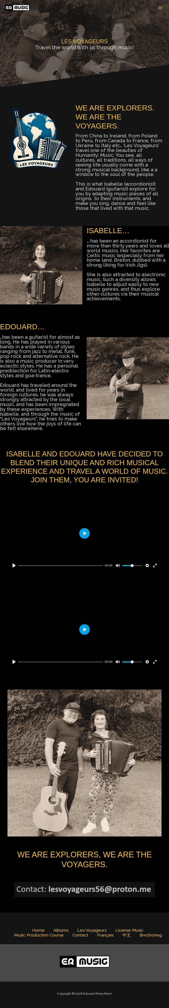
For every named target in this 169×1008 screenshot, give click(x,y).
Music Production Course (39, 935)
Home (38, 930)
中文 (126, 935)
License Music (129, 930)
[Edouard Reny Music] (17, 7)
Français (105, 935)
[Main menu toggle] (160, 7)
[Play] (14, 565)
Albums (60, 930)
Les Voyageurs (92, 930)
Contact (80, 935)
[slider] (61, 565)
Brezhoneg (151, 935)
